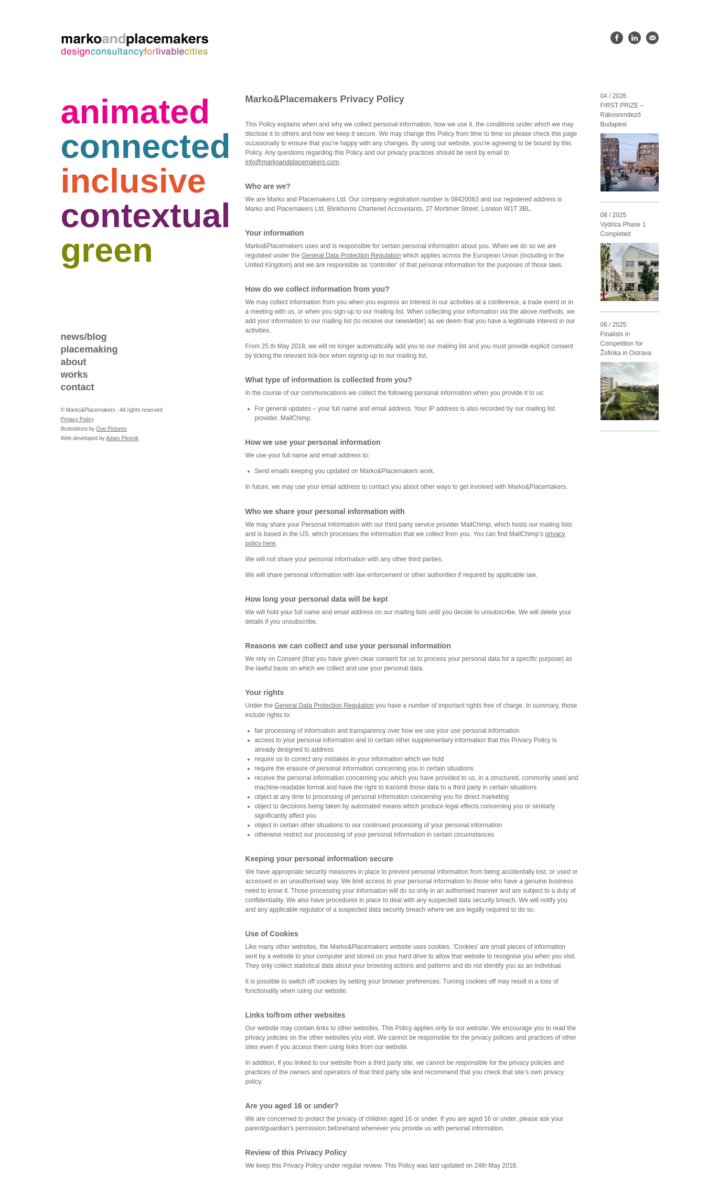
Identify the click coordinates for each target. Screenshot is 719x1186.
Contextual (146, 215)
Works (74, 374)
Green (107, 250)
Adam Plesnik (122, 438)
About (74, 362)
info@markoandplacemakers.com (292, 162)
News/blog (84, 337)
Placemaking (89, 349)
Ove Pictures (111, 429)
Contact (77, 387)
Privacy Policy (77, 419)
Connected (146, 146)
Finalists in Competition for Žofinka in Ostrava (625, 343)
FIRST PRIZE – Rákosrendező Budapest (622, 115)
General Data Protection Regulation (351, 255)
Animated (135, 111)
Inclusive (133, 181)
